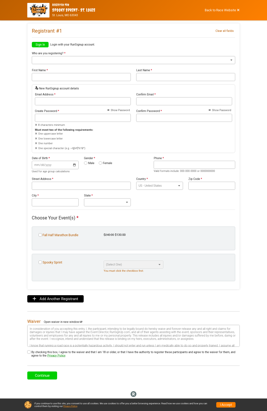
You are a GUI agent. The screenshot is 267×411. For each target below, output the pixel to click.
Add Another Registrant (55, 299)
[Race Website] (39, 10)
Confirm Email (146, 94)
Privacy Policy (56, 355)
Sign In (40, 44)
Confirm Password (149, 111)
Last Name (144, 70)
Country (142, 179)
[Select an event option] (133, 265)
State (88, 195)
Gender (89, 158)
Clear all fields (225, 31)
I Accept (226, 405)
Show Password (118, 110)
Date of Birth (41, 158)
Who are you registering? (48, 53)
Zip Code (195, 179)
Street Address (42, 179)
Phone (159, 158)
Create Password (47, 111)
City (35, 195)
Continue (42, 375)
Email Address (45, 94)
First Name (40, 70)
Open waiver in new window (63, 322)
